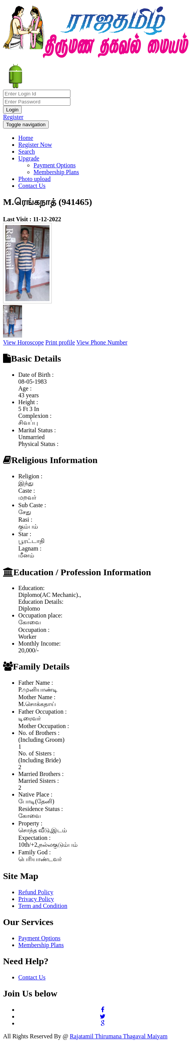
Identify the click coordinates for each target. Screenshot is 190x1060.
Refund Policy (35, 892)
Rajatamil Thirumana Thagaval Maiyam (119, 1036)
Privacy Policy (36, 899)
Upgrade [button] (28, 158)
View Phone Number (102, 342)
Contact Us (32, 185)
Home (25, 138)
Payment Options (55, 165)
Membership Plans (56, 172)
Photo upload (34, 179)
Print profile (60, 342)
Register (13, 117)
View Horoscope (23, 342)
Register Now (35, 144)
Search (26, 151)
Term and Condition (42, 906)
